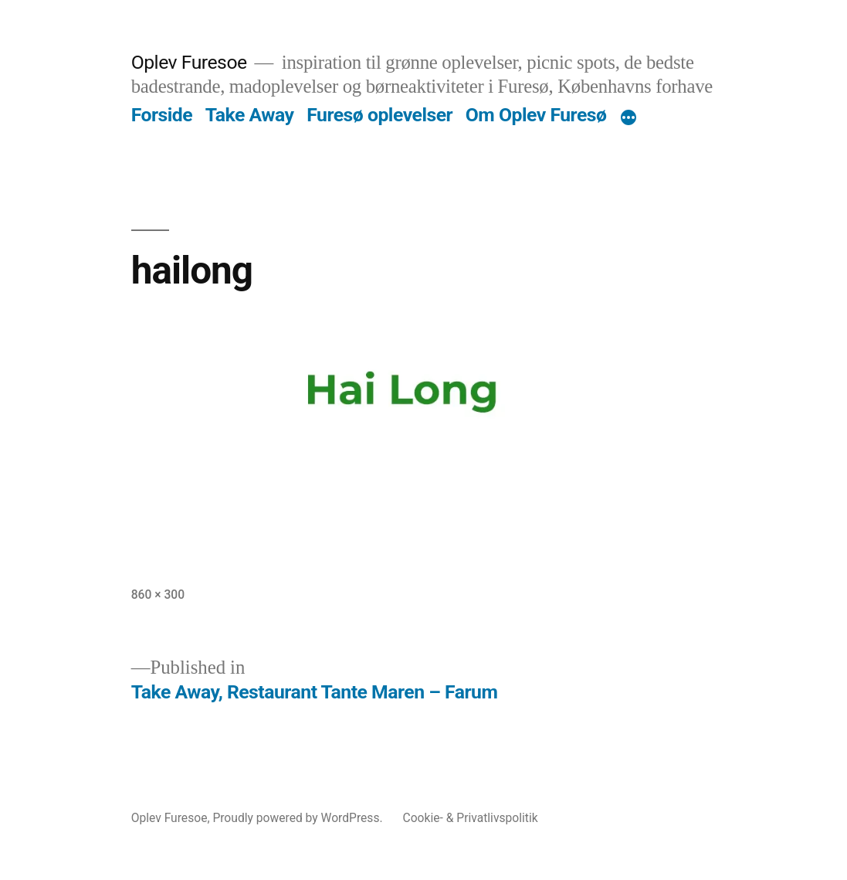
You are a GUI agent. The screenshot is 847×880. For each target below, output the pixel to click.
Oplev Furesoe (189, 62)
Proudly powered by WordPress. (298, 817)
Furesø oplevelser (379, 115)
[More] (628, 118)
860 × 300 (158, 594)
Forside (161, 115)
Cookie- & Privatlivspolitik (470, 817)
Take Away (249, 115)
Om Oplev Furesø (536, 115)
